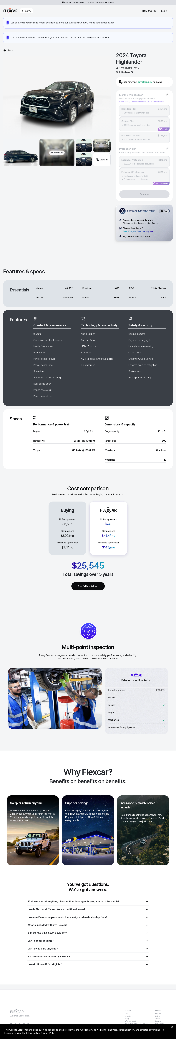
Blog (127, 1019)
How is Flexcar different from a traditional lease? (88, 909)
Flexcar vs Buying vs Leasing (136, 1023)
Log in (164, 10)
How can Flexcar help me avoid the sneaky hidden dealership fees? (88, 917)
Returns (158, 1021)
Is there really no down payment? (88, 933)
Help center (159, 1023)
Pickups (158, 1014)
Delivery (158, 1016)
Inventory (129, 1016)
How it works (149, 10)
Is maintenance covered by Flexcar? (88, 956)
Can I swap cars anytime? (88, 948)
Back (8, 50)
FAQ (126, 1014)
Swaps (157, 1019)
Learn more (109, 2)
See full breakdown (88, 586)
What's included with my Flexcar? (88, 925)
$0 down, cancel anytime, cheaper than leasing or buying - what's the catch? (88, 901)
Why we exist (130, 1021)
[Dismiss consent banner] (172, 1027)
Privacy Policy (48, 1033)
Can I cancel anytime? (88, 940)
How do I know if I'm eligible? (88, 964)
